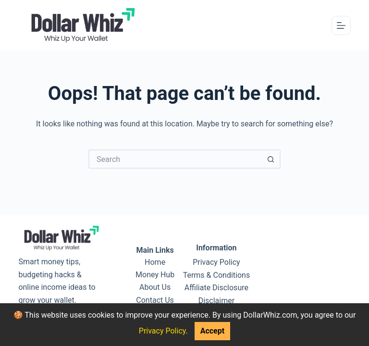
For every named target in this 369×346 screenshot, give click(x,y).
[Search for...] (174, 159)
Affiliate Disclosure (216, 287)
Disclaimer (216, 300)
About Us (155, 287)
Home (155, 262)
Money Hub (154, 274)
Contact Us (155, 300)
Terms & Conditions (216, 275)
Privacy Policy (162, 330)
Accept (212, 330)
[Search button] (271, 159)
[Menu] (341, 25)
